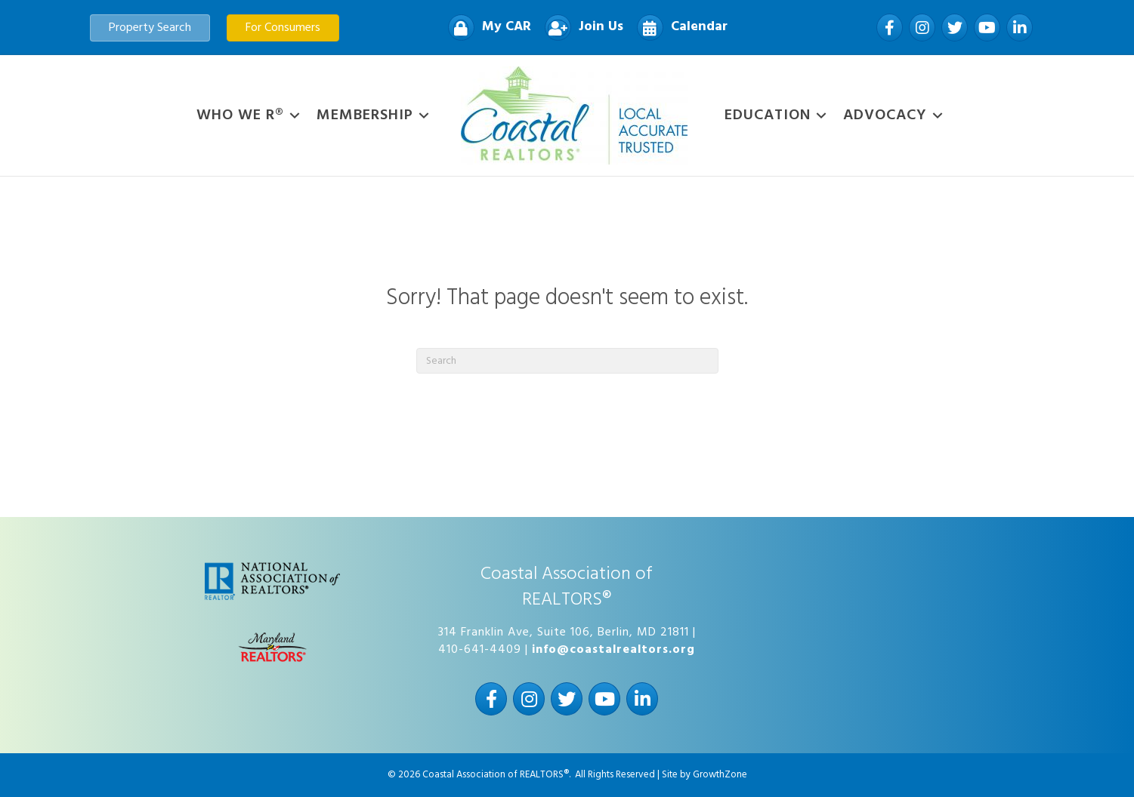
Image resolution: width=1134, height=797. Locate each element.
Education (768, 115)
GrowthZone (720, 775)
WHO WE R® (240, 115)
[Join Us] (580, 27)
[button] (150, 28)
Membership (365, 115)
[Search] (567, 361)
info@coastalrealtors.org (613, 650)
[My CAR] (485, 27)
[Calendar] (678, 27)
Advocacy (885, 115)
